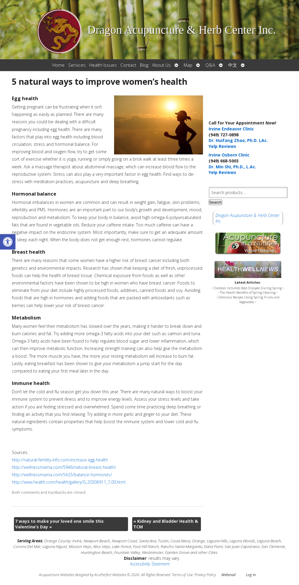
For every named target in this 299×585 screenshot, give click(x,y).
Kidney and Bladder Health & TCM (165, 524)
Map (188, 65)
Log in (251, 574)
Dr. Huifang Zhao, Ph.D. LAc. (238, 140)
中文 (232, 65)
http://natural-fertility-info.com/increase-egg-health (60, 460)
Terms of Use (182, 574)
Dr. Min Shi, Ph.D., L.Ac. (232, 167)
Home (58, 65)
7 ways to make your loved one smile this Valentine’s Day (59, 524)
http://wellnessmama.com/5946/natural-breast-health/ (64, 467)
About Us (161, 65)
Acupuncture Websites (56, 574)
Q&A (210, 65)
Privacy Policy (205, 574)
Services (77, 65)
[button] (7, 242)
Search (215, 202)
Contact (128, 65)
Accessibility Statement (150, 564)
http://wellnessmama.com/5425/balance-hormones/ (62, 474)
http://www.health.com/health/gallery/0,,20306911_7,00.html (68, 482)
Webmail (228, 574)
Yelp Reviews (222, 146)
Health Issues (103, 65)
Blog (144, 65)
